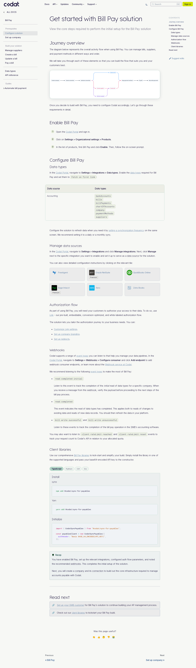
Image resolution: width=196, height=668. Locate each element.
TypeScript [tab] (56, 469)
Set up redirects (62, 339)
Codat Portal (72, 131)
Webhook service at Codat (118, 364)
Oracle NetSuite (103, 272)
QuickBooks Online (142, 272)
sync (108, 234)
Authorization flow (178, 40)
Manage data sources (180, 36)
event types (82, 355)
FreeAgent (63, 272)
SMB (133, 427)
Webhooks (57, 350)
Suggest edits (176, 58)
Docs (47, 4)
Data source (53, 188)
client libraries (78, 612)
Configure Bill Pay (176, 29)
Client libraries (177, 46)
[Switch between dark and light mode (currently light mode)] (147, 4)
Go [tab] (85, 469)
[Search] (166, 4)
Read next (173, 50)
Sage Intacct (64, 288)
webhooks (76, 563)
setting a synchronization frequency (126, 230)
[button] (21, 88)
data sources (73, 246)
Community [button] (77, 4)
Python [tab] (69, 469)
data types (135, 172)
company (147, 385)
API (87, 438)
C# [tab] (78, 469)
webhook (54, 364)
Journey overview (176, 22)
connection (97, 571)
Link (51, 315)
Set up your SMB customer (70, 605)
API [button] (54, 4)
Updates (65, 4)
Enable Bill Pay (175, 25)
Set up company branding (66, 334)
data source (133, 255)
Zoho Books (138, 288)
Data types (175, 32)
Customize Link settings (65, 329)
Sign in (187, 4)
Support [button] (91, 4)
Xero (98, 288)
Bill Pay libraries (81, 455)
